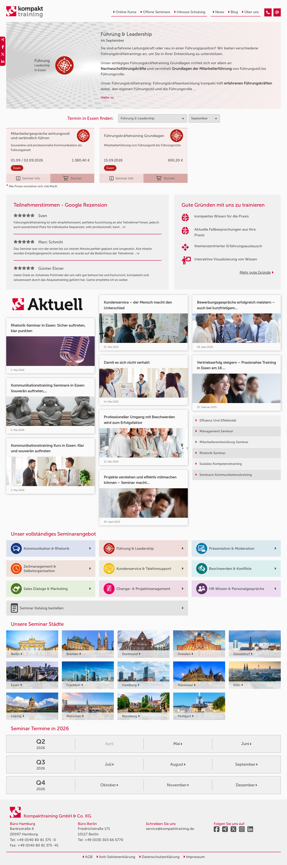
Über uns (250, 12)
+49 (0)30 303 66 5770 (104, 840)
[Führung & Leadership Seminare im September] (268, 12)
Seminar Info (28, 178)
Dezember (246, 785)
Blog (233, 12)
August (177, 764)
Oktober (109, 785)
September (246, 764)
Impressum (194, 857)
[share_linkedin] (2, 62)
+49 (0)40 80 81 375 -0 (36, 840)
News (218, 12)
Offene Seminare (155, 12)
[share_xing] (2, 40)
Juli (109, 764)
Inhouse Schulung (189, 12)
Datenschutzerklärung (159, 857)
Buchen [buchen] (72, 178)
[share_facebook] (2, 47)
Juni (246, 743)
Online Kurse (125, 12)
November (178, 785)
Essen (17, 168)
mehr (107, 97)
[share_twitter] (2, 55)
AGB (87, 857)
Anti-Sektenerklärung (115, 857)
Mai (177, 743)
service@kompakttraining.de (170, 828)
